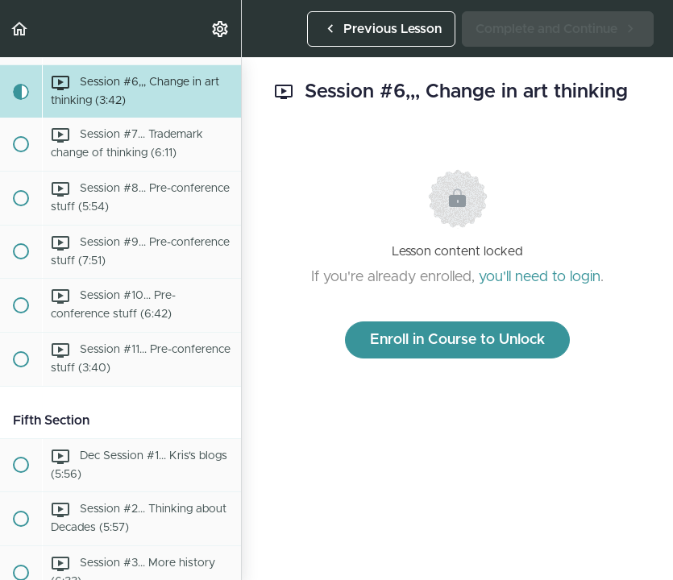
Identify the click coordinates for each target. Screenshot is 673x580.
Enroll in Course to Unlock (457, 340)
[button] (20, 28)
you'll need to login (539, 277)
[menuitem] (221, 28)
